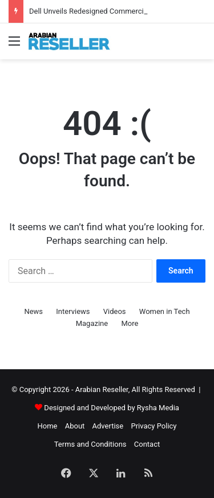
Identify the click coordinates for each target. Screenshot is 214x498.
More (129, 323)
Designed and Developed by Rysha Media (111, 407)
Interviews (73, 311)
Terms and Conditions (90, 444)
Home (47, 426)
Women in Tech (164, 311)
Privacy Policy (153, 426)
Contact (147, 444)
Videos (114, 311)
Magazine (92, 323)
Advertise (108, 426)
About (75, 426)
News (33, 311)
